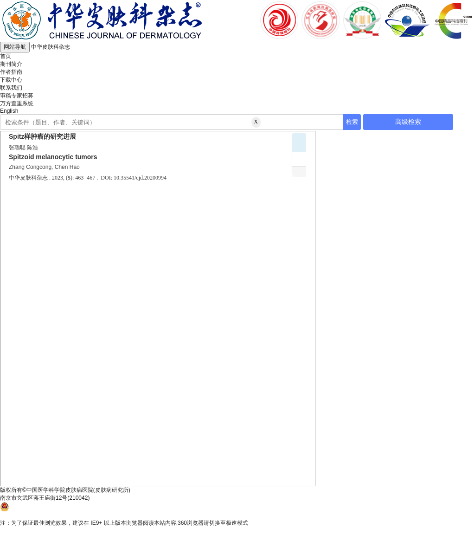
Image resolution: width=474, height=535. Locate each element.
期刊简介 (11, 64)
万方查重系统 (16, 103)
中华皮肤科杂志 (50, 47)
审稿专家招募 (16, 95)
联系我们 (11, 87)
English (9, 111)
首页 (5, 56)
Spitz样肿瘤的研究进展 (42, 136)
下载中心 (11, 80)
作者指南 (11, 72)
